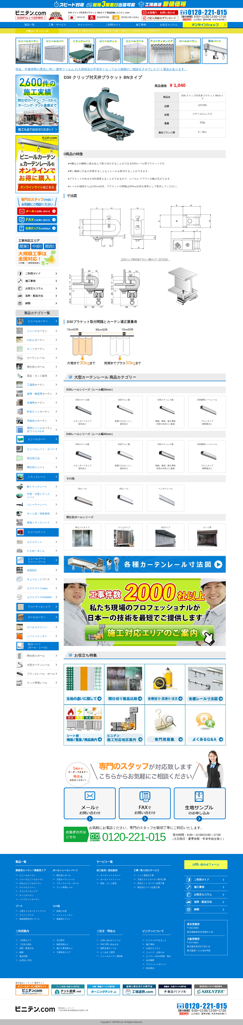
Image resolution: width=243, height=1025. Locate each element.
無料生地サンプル (108, 948)
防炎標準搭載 (103, 17)
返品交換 (23, 956)
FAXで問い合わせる (109, 944)
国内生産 (81, 17)
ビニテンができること (156, 940)
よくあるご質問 (107, 952)
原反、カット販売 (108, 883)
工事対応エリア (64, 952)
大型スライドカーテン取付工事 (152, 879)
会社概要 (150, 960)
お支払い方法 (25, 960)
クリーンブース (26, 915)
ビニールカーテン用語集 (111, 956)
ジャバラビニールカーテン (31, 879)
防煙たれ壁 (62, 911)
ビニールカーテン (27, 875)
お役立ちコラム (169, 24)
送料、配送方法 (26, 948)
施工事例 (141, 24)
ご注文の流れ (25, 944)
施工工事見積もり (65, 948)
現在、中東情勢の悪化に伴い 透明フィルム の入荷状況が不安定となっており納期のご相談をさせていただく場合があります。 (101, 69)
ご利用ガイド (113, 24)
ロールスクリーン (27, 887)
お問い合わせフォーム (110, 940)
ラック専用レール (65, 887)
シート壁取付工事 (146, 875)
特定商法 (150, 968)
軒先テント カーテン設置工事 (151, 883)
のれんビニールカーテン (30, 883)
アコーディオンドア (28, 891)
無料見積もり (63, 944)
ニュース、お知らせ (155, 952)
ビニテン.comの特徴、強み (158, 956)
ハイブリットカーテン (29, 899)
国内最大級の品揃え (130, 17)
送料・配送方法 (34, 295)
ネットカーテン (26, 895)
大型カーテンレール (66, 879)
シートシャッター (65, 915)
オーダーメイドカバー (110, 875)
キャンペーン (85, 24)
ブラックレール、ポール (68, 883)
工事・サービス (57, 24)
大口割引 (61, 940)
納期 (27, 303)
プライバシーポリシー (156, 964)
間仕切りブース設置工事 (149, 887)
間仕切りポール (64, 875)
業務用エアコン (64, 919)
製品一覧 (29, 24)
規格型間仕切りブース (29, 919)
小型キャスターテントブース (32, 911)
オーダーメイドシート (110, 879)
